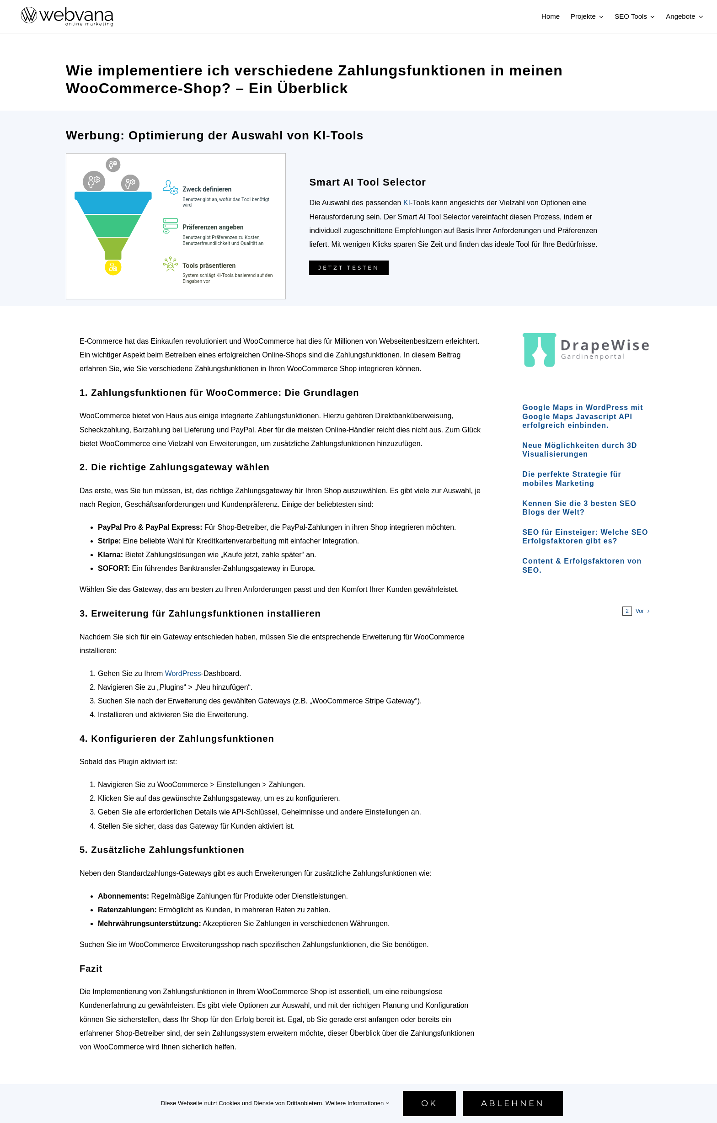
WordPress (183, 673)
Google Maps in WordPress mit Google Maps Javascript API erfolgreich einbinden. (582, 416)
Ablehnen (513, 1103)
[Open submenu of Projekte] (600, 16)
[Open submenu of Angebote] (700, 16)
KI (406, 203)
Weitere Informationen (357, 1103)
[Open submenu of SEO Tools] (651, 16)
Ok (429, 1103)
